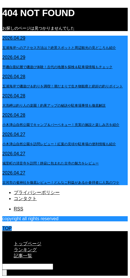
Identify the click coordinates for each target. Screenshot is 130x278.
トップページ (27, 243)
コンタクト (25, 198)
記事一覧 (23, 255)
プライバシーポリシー (37, 192)
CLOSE (10, 233)
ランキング (25, 249)
